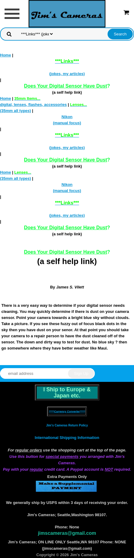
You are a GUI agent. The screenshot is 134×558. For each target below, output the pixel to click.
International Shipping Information (67, 437)
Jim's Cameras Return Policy (67, 425)
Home (5, 55)
